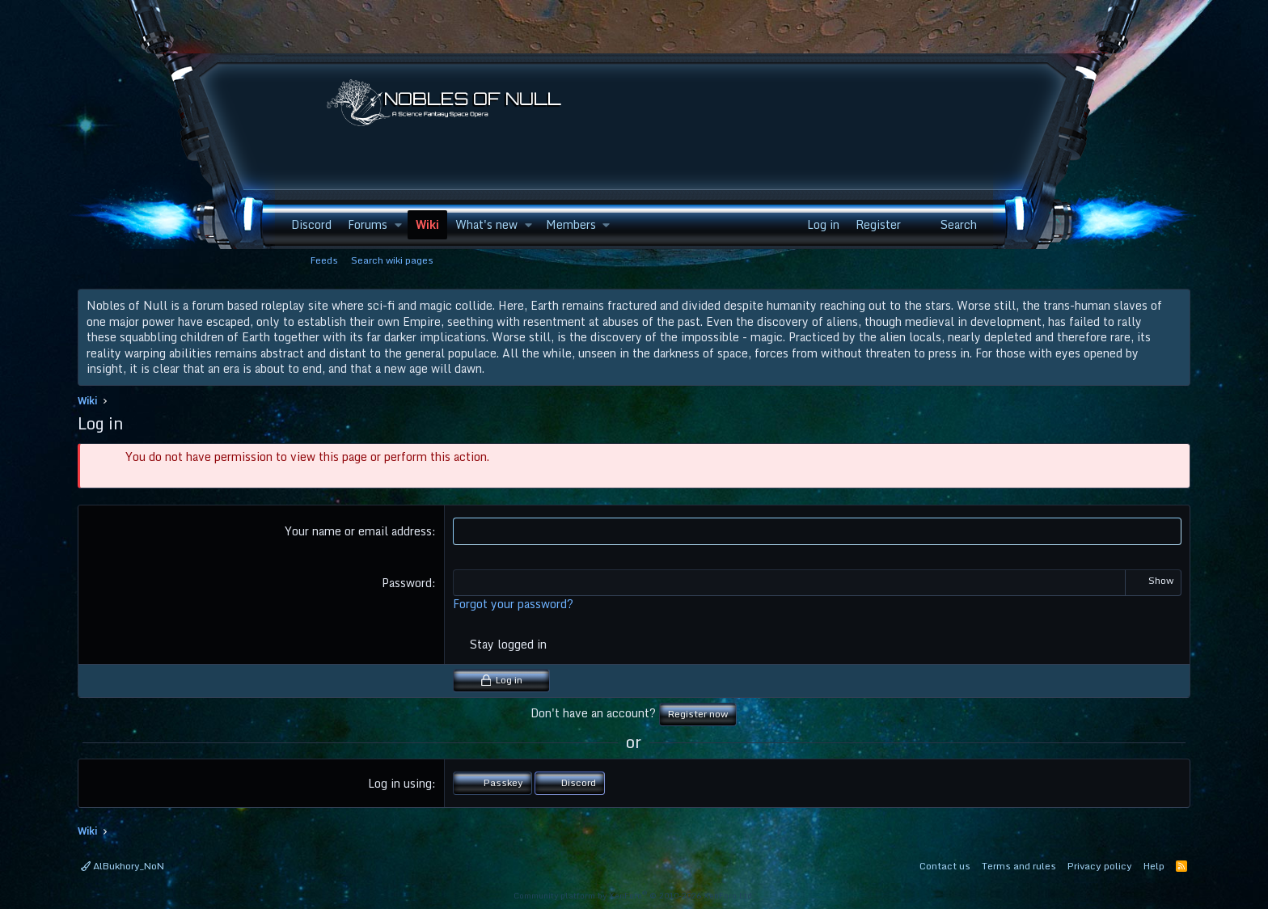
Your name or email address (358, 531)
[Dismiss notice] (1174, 306)
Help (1153, 865)
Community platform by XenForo (634, 895)
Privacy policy (1099, 865)
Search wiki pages (392, 260)
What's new (486, 224)
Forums (367, 224)
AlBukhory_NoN (122, 865)
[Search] (950, 224)
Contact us (944, 865)
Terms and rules (1019, 865)
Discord (311, 224)
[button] (398, 224)
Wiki (427, 224)
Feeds (324, 260)
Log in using (400, 783)
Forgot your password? (513, 603)
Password (407, 582)
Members (571, 224)
